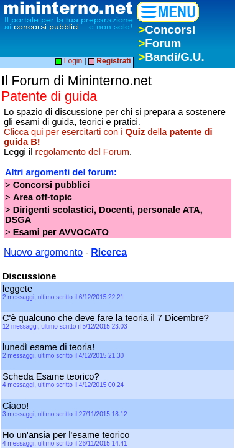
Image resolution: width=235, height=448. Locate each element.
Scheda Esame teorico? (52, 376)
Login (68, 61)
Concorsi (166, 29)
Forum (159, 43)
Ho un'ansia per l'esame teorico (67, 435)
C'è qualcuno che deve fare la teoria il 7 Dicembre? (106, 318)
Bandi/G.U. (171, 56)
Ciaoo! (18, 406)
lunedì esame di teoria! (49, 347)
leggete (18, 289)
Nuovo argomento (43, 252)
